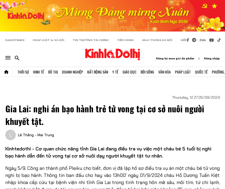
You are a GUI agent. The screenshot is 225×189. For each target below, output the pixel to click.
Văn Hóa (164, 72)
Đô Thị (53, 72)
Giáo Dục (129, 72)
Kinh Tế (38, 72)
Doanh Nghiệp (72, 72)
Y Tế (115, 72)
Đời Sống (147, 72)
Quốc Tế (201, 72)
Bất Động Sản (97, 72)
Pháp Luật (183, 72)
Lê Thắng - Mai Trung (36, 135)
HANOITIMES (15, 40)
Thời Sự (23, 72)
